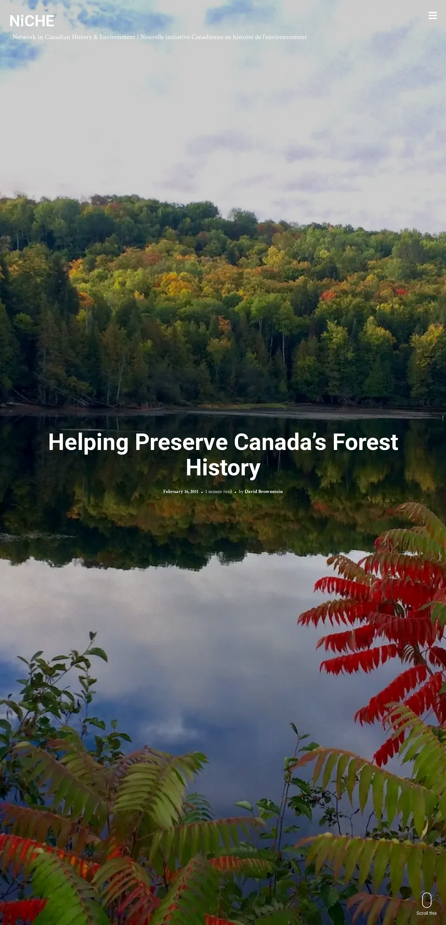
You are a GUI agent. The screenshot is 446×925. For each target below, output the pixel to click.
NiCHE (31, 21)
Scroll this (427, 904)
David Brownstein (264, 491)
